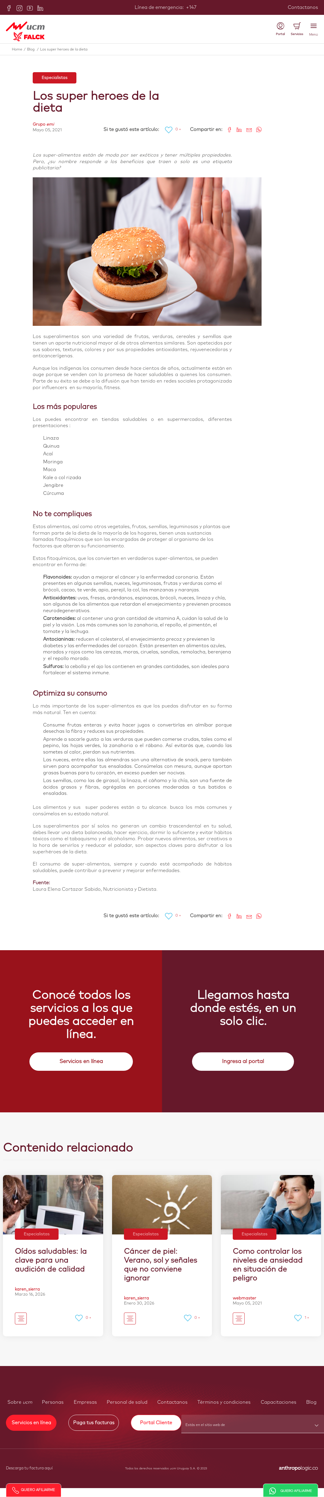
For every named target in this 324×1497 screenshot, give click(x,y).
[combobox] (252, 1427)
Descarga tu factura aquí (29, 1468)
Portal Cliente (156, 1422)
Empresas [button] (85, 1402)
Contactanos (303, 7)
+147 (190, 7)
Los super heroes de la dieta (63, 49)
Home (19, 49)
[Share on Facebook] (227, 129)
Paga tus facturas (93, 1422)
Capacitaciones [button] (278, 1402)
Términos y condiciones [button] (224, 1402)
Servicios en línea (81, 1061)
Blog (33, 49)
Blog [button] (311, 1402)
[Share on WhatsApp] (257, 129)
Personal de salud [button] (127, 1402)
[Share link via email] (247, 129)
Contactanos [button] (172, 1402)
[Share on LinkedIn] (237, 129)
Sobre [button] (19, 1402)
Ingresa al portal (243, 1061)
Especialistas (54, 78)
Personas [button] (53, 1402)
